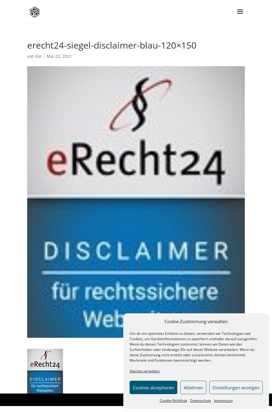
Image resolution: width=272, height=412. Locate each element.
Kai (39, 56)
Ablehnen (193, 388)
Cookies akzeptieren (153, 388)
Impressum (223, 400)
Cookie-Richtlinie (173, 400)
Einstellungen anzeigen (236, 388)
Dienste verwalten (145, 371)
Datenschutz (200, 400)
